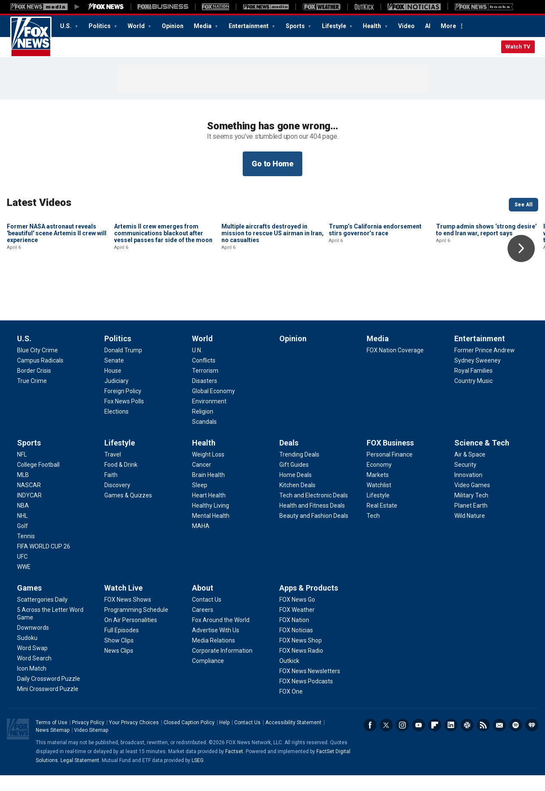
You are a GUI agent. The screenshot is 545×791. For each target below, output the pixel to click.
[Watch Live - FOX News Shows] (127, 615)
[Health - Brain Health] (208, 490)
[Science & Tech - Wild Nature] (469, 531)
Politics (100, 26)
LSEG (198, 776)
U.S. (66, 26)
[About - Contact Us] (206, 615)
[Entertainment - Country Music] (473, 396)
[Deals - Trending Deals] (299, 470)
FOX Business (390, 458)
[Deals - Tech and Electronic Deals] (313, 511)
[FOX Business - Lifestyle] (378, 511)
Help (224, 738)
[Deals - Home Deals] (295, 490)
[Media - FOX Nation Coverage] (395, 366)
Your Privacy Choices (134, 738)
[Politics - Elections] (116, 427)
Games (29, 603)
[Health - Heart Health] (209, 511)
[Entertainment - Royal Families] (473, 386)
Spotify (515, 740)
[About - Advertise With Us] (215, 646)
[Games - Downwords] (33, 643)
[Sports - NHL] (22, 531)
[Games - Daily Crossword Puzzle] (48, 694)
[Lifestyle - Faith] (111, 490)
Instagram (402, 740)
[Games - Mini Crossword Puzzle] (47, 704)
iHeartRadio (531, 740)
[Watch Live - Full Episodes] (121, 646)
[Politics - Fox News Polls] (124, 417)
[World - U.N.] (197, 366)
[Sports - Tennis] (26, 551)
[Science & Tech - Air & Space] (469, 470)
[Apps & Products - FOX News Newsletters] (309, 686)
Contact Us (247, 738)
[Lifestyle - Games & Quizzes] (128, 511)
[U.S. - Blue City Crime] (37, 366)
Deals (288, 458)
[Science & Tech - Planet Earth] (471, 521)
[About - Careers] (202, 625)
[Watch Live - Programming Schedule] (136, 625)
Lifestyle (334, 26)
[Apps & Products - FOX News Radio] (301, 666)
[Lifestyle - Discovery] (117, 500)
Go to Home (272, 163)
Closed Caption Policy (189, 738)
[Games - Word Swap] (32, 663)
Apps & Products (308, 603)
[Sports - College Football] (38, 480)
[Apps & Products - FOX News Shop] (300, 656)
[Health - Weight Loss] (208, 470)
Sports (296, 26)
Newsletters (499, 740)
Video (406, 26)
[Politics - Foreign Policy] (122, 406)
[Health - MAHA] (200, 541)
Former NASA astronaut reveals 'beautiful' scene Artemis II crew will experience (56, 290)
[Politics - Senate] (114, 376)
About (202, 603)
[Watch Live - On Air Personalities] (130, 635)
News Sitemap (52, 746)
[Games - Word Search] (34, 674)
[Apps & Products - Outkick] (289, 676)
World (137, 26)
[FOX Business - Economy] (379, 480)
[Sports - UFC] (22, 572)
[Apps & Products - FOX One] (291, 707)
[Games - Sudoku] (27, 653)
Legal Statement (79, 776)
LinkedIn (451, 740)
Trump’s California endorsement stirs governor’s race (375, 287)
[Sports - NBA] (23, 521)
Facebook (370, 740)
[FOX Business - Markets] (378, 490)
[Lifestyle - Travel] (112, 470)
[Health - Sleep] (199, 500)
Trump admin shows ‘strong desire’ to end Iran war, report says (486, 287)
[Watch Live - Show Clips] (119, 656)
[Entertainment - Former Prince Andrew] (484, 366)
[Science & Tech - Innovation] (468, 490)
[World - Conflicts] (203, 376)
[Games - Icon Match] (31, 684)
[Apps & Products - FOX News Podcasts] (306, 697)
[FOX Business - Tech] (373, 531)
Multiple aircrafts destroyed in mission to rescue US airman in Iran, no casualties (272, 290)
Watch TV (518, 46)
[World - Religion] (202, 427)
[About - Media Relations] (213, 656)
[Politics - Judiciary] (116, 396)
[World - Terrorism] (205, 386)
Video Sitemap (91, 746)
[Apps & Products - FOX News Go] (297, 615)
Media (203, 26)
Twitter (386, 740)
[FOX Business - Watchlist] (379, 500)
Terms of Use (51, 738)
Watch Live (123, 603)
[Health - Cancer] (201, 480)
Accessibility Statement (293, 738)
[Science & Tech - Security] (465, 480)
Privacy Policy (88, 738)
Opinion (173, 26)
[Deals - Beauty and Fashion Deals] (313, 531)
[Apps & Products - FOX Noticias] (296, 646)
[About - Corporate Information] (222, 666)
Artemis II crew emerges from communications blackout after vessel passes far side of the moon (163, 290)
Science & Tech (481, 458)
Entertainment (249, 26)
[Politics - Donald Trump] (123, 366)
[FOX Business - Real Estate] (382, 521)
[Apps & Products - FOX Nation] (294, 635)
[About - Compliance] (208, 676)
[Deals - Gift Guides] (294, 480)
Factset (234, 767)
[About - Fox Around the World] (221, 635)
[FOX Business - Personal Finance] (390, 470)
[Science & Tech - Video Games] (472, 500)
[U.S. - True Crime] (32, 396)
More (448, 26)
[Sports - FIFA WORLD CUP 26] (43, 562)
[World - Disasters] (204, 396)
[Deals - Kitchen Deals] (297, 500)
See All (523, 205)
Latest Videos (39, 202)
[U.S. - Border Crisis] (34, 386)
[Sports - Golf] (22, 541)
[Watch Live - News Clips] (118, 666)
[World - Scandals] (204, 437)
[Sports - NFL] (22, 470)
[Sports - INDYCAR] (29, 511)
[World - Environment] (209, 417)
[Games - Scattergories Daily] (42, 615)
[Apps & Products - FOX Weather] (297, 625)
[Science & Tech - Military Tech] (471, 511)
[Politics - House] (112, 386)
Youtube (418, 740)
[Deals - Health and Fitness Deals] (312, 521)
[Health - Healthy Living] (210, 521)
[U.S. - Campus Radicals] (40, 376)
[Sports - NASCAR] (29, 500)
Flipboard (434, 740)
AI (427, 26)
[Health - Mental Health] (210, 531)
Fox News (31, 37)
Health (372, 26)
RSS (483, 740)
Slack (467, 740)
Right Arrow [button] (521, 248)
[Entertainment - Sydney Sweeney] (477, 376)
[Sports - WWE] (24, 582)
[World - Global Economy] (213, 406)
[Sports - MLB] (23, 490)
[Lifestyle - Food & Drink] (121, 480)
